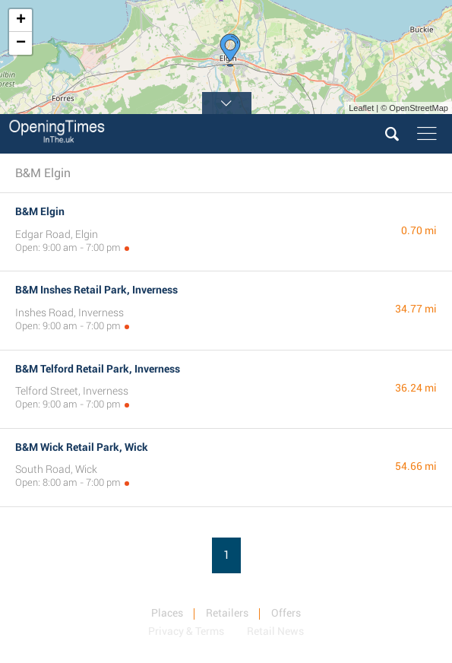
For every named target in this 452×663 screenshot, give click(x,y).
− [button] (21, 43)
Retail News (275, 631)
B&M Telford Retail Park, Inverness (97, 369)
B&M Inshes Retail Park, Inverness (96, 290)
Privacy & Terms (186, 631)
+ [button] (21, 20)
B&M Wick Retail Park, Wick (81, 447)
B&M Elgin (40, 211)
